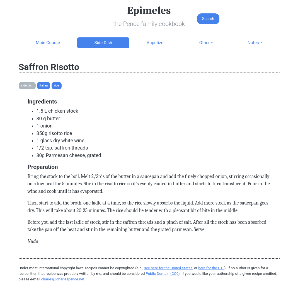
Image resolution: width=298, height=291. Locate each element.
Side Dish (103, 42)
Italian (44, 85)
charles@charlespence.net (62, 279)
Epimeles (149, 10)
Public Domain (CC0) (163, 273)
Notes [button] (253, 42)
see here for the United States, (168, 268)
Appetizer (156, 42)
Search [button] (208, 18)
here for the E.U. (211, 268)
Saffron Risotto (49, 67)
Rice (56, 85)
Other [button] (204, 42)
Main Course (48, 42)
